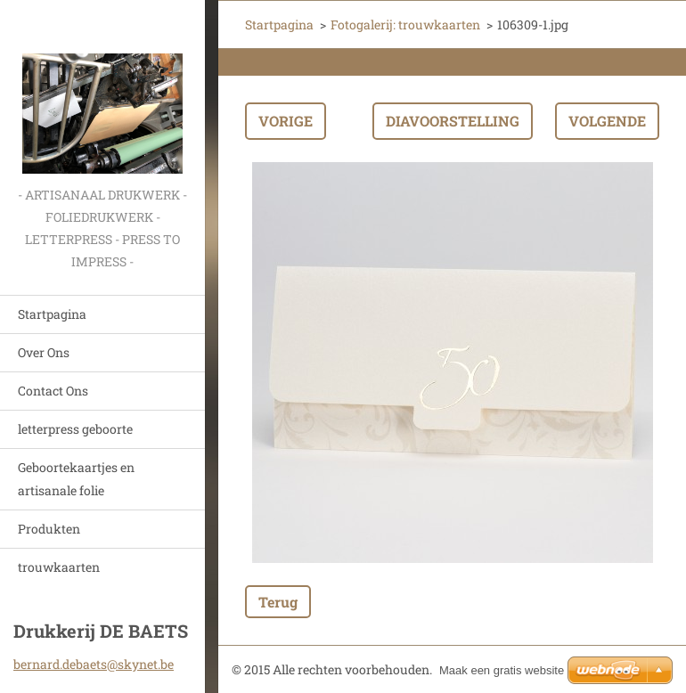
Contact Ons (53, 390)
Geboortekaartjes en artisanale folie (76, 479)
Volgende (607, 120)
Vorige (285, 120)
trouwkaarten (59, 566)
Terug (278, 601)
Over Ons (43, 352)
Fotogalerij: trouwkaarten (405, 24)
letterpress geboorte (75, 428)
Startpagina (52, 314)
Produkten (49, 528)
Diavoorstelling (452, 120)
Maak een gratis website (501, 670)
